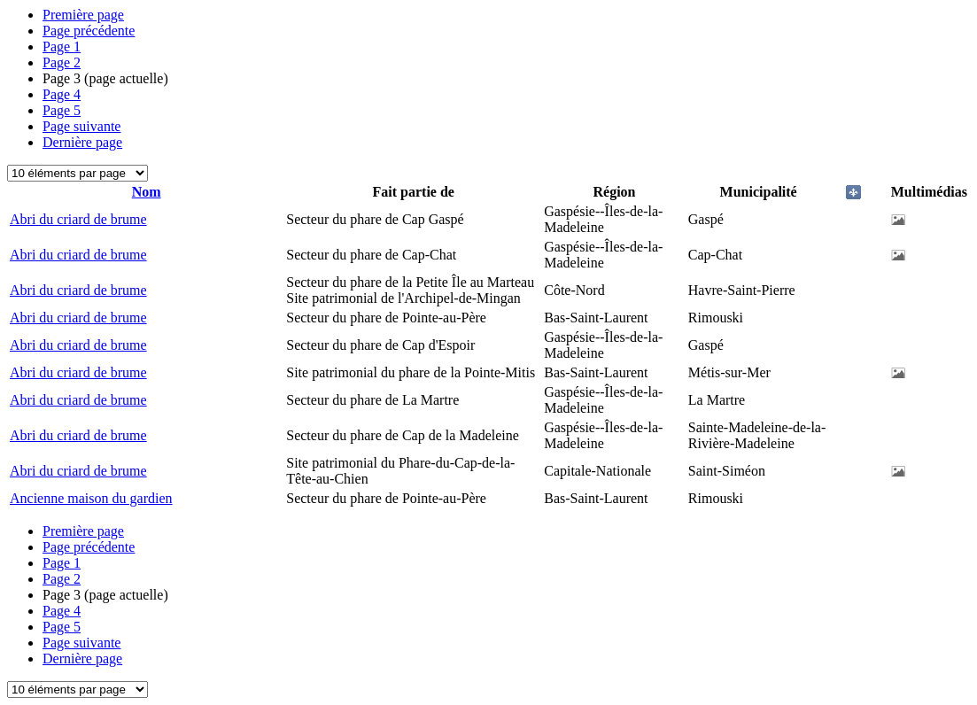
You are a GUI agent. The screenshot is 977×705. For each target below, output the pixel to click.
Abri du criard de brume (78, 219)
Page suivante (81, 126)
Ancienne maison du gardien (91, 498)
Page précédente (89, 30)
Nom (146, 191)
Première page (83, 14)
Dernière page (82, 142)
